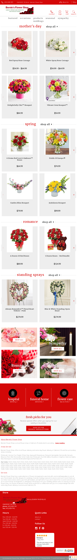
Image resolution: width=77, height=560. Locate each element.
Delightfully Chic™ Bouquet (20, 105)
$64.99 (20, 166)
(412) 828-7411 (8, 2)
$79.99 (20, 210)
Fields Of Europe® (57, 158)
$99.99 (57, 210)
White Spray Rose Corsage (57, 60)
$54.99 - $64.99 (20, 68)
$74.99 (57, 166)
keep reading (60, 443)
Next (74, 52)
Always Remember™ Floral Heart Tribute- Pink (19, 310)
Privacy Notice (46, 558)
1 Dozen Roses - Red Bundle (57, 256)
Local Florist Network (58, 558)
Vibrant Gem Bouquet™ (57, 105)
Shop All (51, 26)
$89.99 (20, 264)
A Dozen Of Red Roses (19, 256)
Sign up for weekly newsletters (38, 428)
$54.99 (57, 113)
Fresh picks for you (38, 419)
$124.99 (57, 264)
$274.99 (19, 317)
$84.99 (20, 113)
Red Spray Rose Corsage (19, 60)
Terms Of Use (36, 558)
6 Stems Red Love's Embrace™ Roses (20, 159)
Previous (3, 52)
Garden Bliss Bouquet (19, 203)
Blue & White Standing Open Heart (57, 310)
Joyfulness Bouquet (57, 203)
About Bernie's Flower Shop (11, 439)
